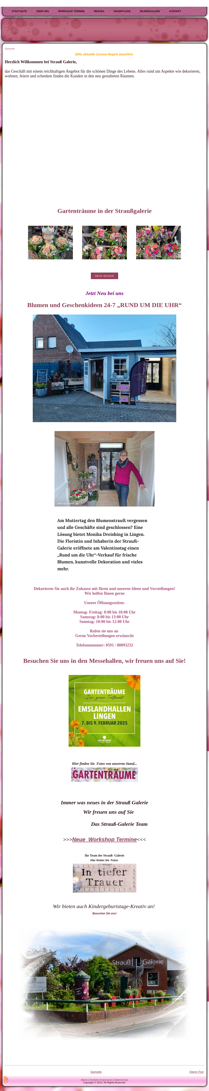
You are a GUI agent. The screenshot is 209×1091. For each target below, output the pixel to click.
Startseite (19, 11)
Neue (80, 839)
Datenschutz (121, 1079)
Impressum (106, 1079)
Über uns (42, 11)
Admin (84, 1079)
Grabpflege (122, 11)
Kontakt (175, 11)
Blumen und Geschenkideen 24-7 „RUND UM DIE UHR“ (104, 304)
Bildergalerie (150, 11)
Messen (99, 11)
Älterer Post (196, 1072)
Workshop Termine (71, 11)
